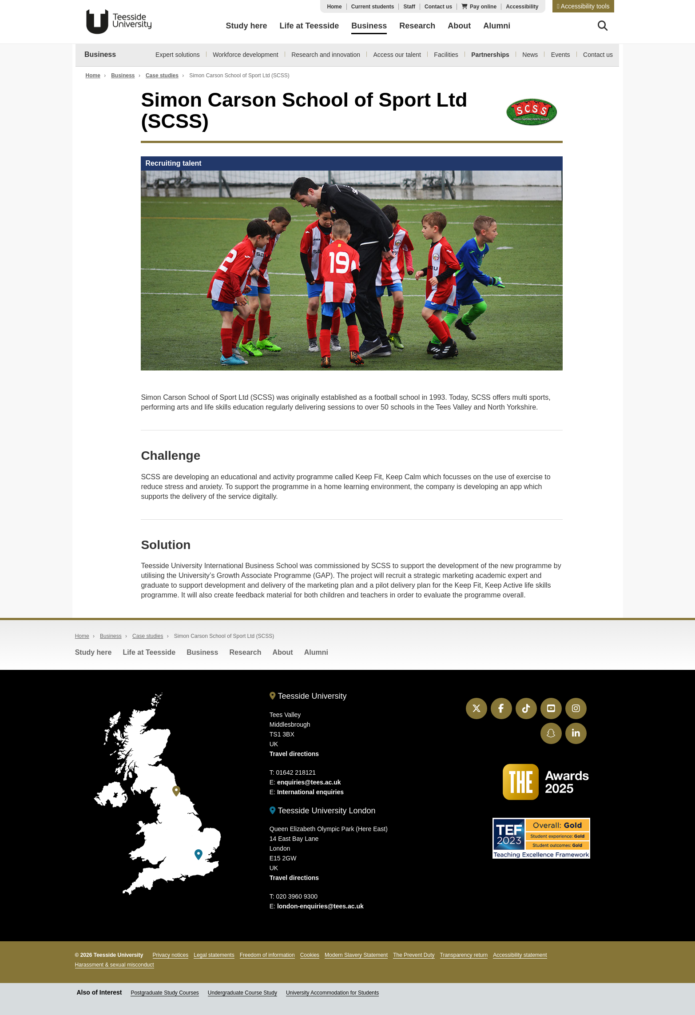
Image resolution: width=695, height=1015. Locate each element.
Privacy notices (171, 955)
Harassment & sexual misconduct (114, 965)
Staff (409, 7)
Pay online (483, 7)
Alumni (316, 652)
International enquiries (310, 792)
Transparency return (464, 955)
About (282, 652)
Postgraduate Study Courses (165, 993)
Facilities (446, 54)
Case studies (162, 75)
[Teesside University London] (199, 855)
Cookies (309, 955)
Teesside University (119, 22)
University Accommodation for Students (332, 993)
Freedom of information (267, 955)
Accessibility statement (520, 955)
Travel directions (294, 753)
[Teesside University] (176, 791)
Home (334, 7)
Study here (93, 652)
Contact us (438, 7)
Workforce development (245, 54)
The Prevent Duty (413, 955)
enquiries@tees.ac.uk (309, 782)
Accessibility (522, 7)
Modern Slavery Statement (356, 955)
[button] (583, 6)
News (530, 54)
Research (245, 652)
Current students (372, 7)
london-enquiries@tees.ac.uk (320, 906)
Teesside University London (323, 810)
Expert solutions (177, 54)
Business (100, 54)
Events (560, 54)
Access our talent (397, 54)
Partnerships (490, 54)
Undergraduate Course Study (242, 993)
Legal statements (214, 955)
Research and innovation (325, 54)
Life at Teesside (149, 652)
